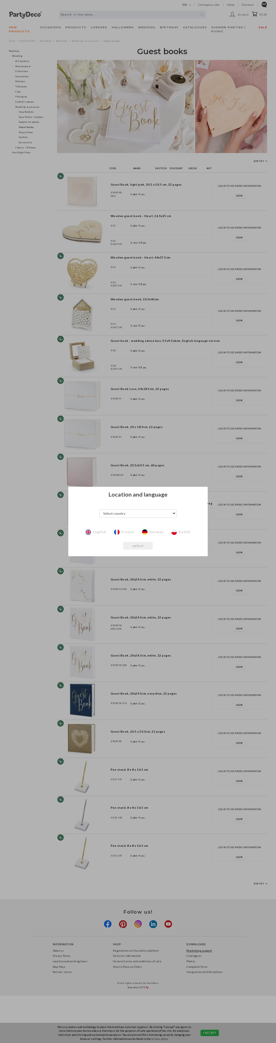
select (138, 546)
